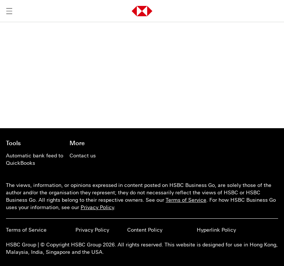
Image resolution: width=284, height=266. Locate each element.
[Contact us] (98, 155)
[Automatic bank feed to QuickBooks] (35, 159)
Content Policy (144, 229)
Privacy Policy (97, 207)
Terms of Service (186, 200)
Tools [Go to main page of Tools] (13, 143)
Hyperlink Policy (216, 229)
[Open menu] (9, 11)
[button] (142, 11)
